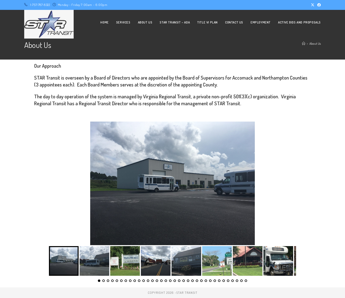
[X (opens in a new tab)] (312, 4)
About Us (315, 43)
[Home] (303, 43)
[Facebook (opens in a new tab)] (318, 4)
